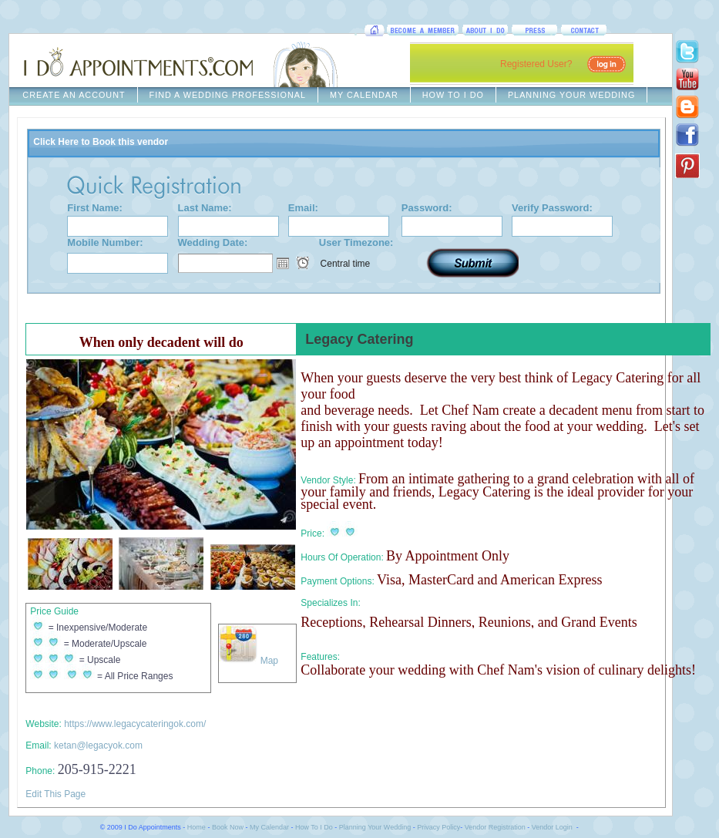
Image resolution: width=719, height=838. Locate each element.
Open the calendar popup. (282, 262)
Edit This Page (55, 794)
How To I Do (314, 827)
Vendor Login (552, 827)
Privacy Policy (438, 827)
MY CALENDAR (364, 94)
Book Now (228, 827)
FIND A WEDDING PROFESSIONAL (228, 94)
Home (196, 827)
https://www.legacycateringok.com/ (135, 724)
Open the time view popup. (302, 262)
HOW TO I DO (453, 94)
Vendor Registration (495, 827)
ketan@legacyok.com (98, 745)
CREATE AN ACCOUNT (73, 94)
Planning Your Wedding (375, 827)
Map (248, 660)
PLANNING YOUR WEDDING (571, 94)
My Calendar (269, 827)
